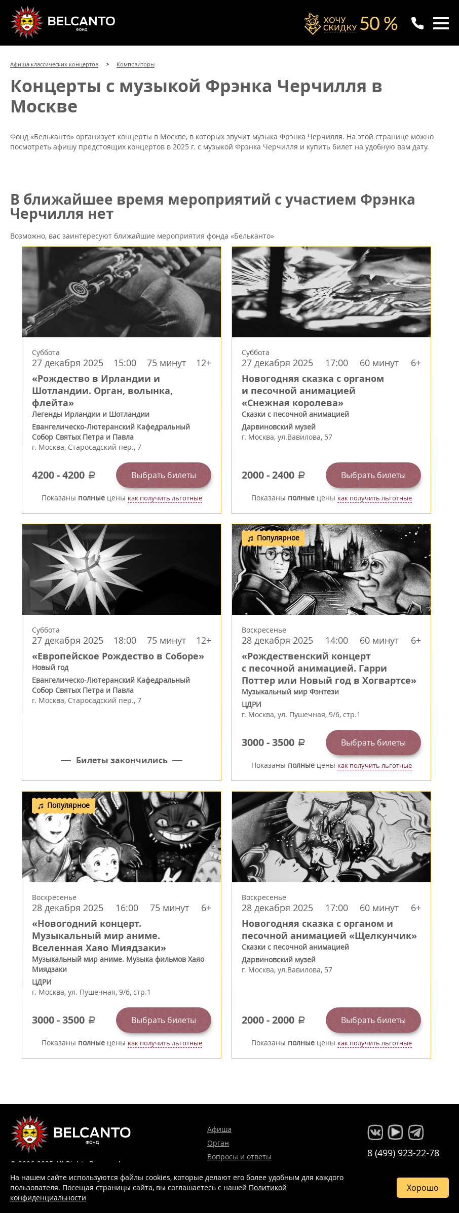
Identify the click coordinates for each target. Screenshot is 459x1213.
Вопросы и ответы (239, 1156)
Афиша (219, 1129)
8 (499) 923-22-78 (403, 1153)
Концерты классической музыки (64, 22)
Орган (218, 1143)
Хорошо (423, 1187)
